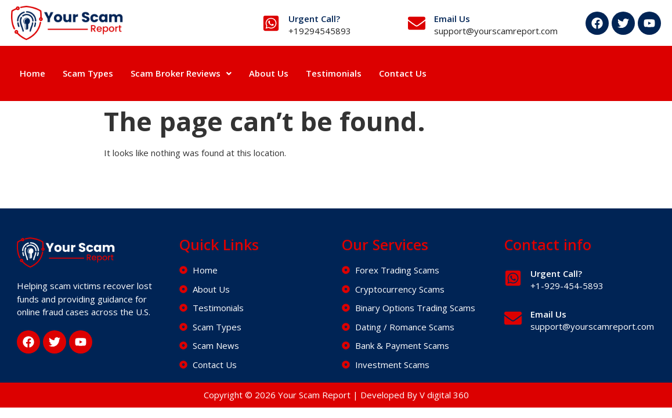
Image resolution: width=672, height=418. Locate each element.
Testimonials (334, 73)
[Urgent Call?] (271, 23)
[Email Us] (416, 23)
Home (32, 73)
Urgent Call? (314, 18)
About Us (268, 73)
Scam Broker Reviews (181, 73)
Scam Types (88, 73)
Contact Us (403, 73)
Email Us (452, 18)
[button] (181, 73)
